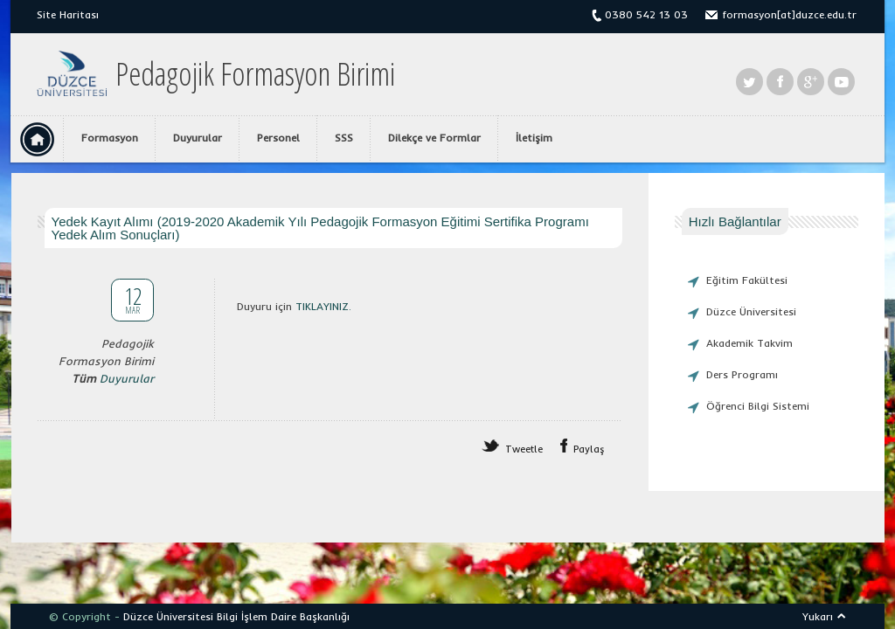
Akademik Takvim (749, 342)
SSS (344, 137)
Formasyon (109, 137)
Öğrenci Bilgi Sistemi (757, 405)
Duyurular (197, 137)
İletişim (534, 137)
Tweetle (524, 449)
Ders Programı (742, 374)
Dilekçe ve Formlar (434, 137)
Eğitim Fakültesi (746, 280)
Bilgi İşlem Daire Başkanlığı (283, 616)
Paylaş (589, 449)
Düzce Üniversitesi (751, 311)
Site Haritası (68, 14)
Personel (278, 137)
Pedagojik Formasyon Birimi (255, 74)
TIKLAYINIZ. (323, 306)
